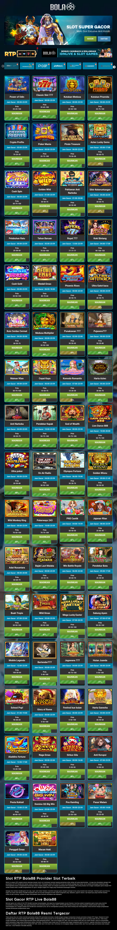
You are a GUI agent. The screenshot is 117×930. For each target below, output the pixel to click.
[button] (114, 67)
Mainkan (17, 113)
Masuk (90, 39)
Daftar (104, 39)
